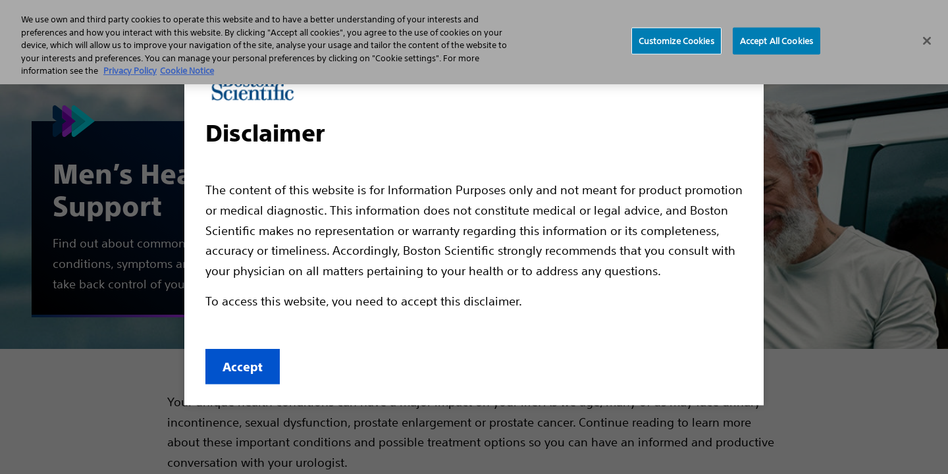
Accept (243, 367)
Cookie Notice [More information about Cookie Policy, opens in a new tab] (187, 70)
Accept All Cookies (776, 40)
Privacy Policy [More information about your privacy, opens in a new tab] (130, 70)
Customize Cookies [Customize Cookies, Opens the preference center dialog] (676, 40)
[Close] (926, 40)
